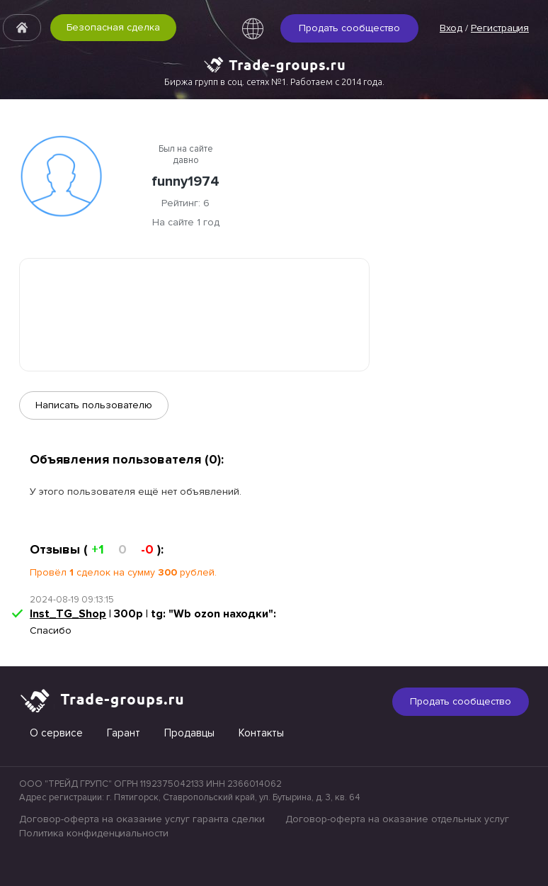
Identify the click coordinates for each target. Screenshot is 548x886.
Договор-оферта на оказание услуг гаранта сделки (142, 819)
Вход (451, 28)
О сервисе (56, 733)
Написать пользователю (93, 405)
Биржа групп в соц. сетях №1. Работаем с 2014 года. (274, 81)
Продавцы (189, 733)
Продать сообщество (349, 28)
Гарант (123, 733)
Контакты (261, 733)
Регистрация (500, 28)
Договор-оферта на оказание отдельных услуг (397, 819)
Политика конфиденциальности (94, 833)
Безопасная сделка (113, 27)
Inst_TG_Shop (68, 614)
